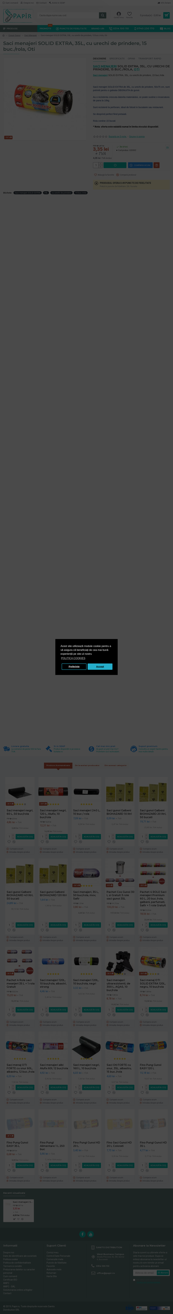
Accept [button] (100, 666)
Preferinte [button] (74, 666)
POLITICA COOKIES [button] (73, 658)
